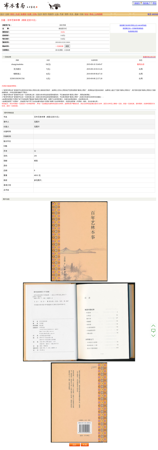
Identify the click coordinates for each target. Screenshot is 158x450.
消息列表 (155, 14)
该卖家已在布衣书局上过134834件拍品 (133, 25)
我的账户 (146, 3)
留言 (149, 14)
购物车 (137, 3)
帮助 (154, 3)
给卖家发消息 (133, 31)
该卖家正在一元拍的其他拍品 (133, 28)
